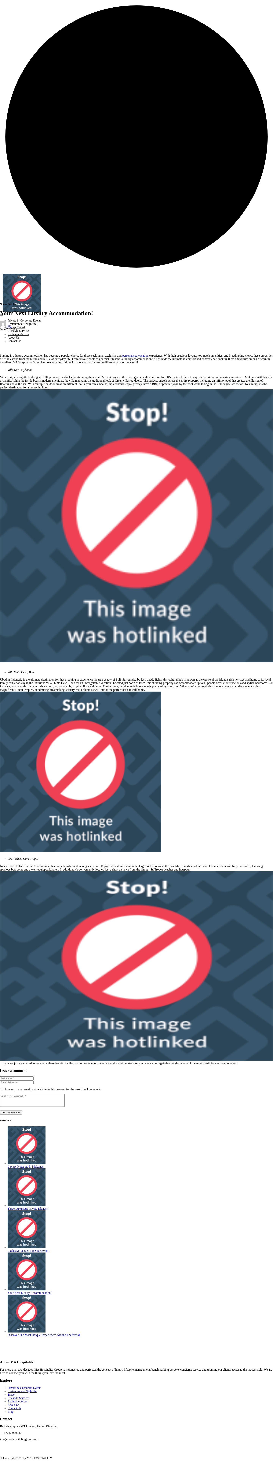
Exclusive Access (18, 334)
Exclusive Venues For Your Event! (28, 1253)
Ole (9, 326)
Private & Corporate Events (24, 320)
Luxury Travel (16, 327)
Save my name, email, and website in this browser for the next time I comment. (53, 1089)
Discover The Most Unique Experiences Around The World (44, 1337)
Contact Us (14, 341)
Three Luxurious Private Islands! (28, 1211)
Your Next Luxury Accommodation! (30, 1295)
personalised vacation (135, 355)
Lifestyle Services (18, 330)
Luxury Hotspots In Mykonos (26, 1168)
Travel (11, 1396)
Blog (10, 1414)
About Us (13, 337)
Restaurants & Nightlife (22, 323)
